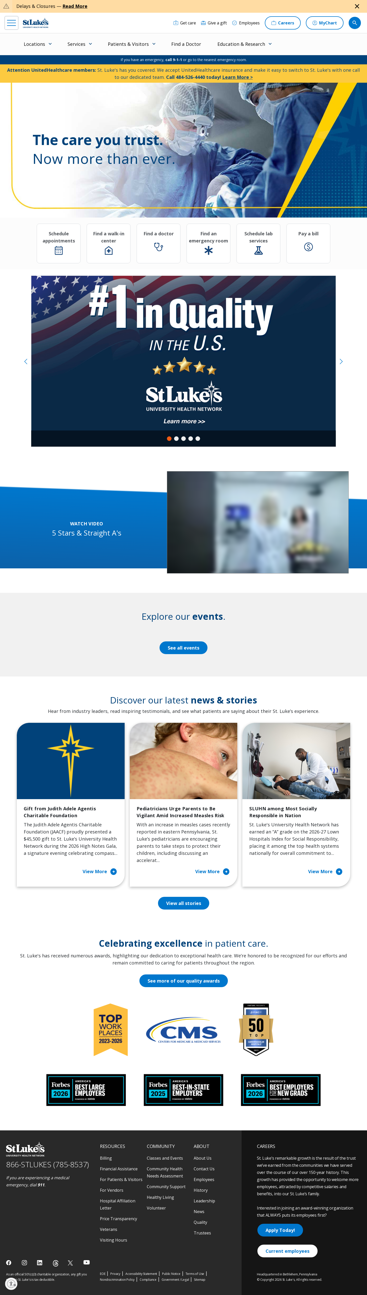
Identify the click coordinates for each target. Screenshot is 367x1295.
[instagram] (25, 1262)
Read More (74, 6)
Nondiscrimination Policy (117, 1279)
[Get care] (185, 22)
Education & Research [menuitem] (241, 44)
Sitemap (199, 1279)
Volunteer (156, 1208)
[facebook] (9, 1262)
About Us (203, 1158)
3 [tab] (183, 438)
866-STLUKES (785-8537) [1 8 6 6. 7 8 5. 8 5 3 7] (47, 1164)
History (201, 1190)
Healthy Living (160, 1197)
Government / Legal (175, 1279)
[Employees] (246, 22)
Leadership (204, 1201)
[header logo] (35, 22)
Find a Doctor (186, 44)
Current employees (287, 1251)
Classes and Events (165, 1158)
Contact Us (204, 1169)
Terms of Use (195, 1274)
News (199, 1211)
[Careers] (282, 23)
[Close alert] (357, 6)
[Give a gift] (214, 22)
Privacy (115, 1274)
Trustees (202, 1233)
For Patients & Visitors (121, 1179)
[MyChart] (324, 23)
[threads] (56, 1263)
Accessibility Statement (141, 1274)
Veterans (108, 1229)
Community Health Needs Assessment (165, 1172)
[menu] (11, 23)
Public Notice (171, 1274)
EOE (102, 1274)
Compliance (148, 1279)
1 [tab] (169, 438)
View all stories (183, 903)
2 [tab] (176, 438)
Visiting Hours (113, 1240)
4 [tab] (190, 438)
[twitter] (71, 1262)
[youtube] (86, 1262)
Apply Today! (280, 1230)
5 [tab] (197, 438)
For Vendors (111, 1190)
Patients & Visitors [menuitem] (128, 44)
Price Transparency (118, 1218)
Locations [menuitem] (34, 44)
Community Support (166, 1186)
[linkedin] (40, 1262)
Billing (106, 1158)
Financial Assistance (119, 1169)
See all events (183, 648)
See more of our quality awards (184, 981)
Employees (204, 1179)
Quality (200, 1222)
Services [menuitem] (76, 44)
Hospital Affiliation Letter (117, 1204)
